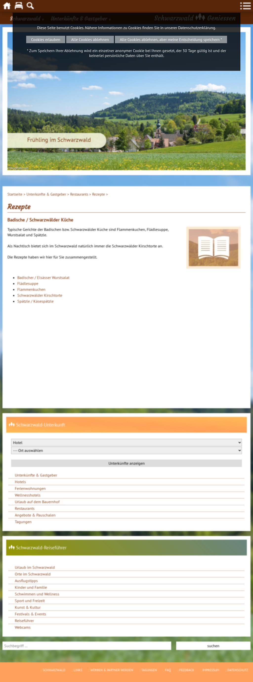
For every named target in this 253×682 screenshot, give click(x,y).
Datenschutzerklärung (196, 27)
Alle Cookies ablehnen (90, 39)
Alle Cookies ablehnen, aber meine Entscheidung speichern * (171, 39)
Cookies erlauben (45, 39)
